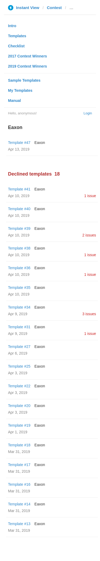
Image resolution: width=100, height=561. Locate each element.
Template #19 (19, 425)
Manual (14, 100)
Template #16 (19, 484)
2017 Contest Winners (27, 56)
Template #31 (19, 327)
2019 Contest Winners (27, 66)
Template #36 (19, 268)
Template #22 (19, 386)
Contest (54, 7)
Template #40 (19, 209)
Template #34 (19, 307)
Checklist (16, 46)
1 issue (90, 196)
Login (87, 113)
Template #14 (19, 504)
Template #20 (19, 406)
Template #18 (19, 445)
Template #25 (19, 366)
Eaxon (39, 142)
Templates (17, 36)
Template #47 (19, 142)
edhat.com (79, 7)
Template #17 (19, 465)
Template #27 (19, 346)
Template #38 (19, 248)
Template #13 (19, 524)
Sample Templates (24, 80)
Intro (12, 26)
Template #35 (19, 287)
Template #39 (19, 228)
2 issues (89, 235)
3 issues (89, 314)
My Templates (20, 90)
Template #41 (19, 189)
